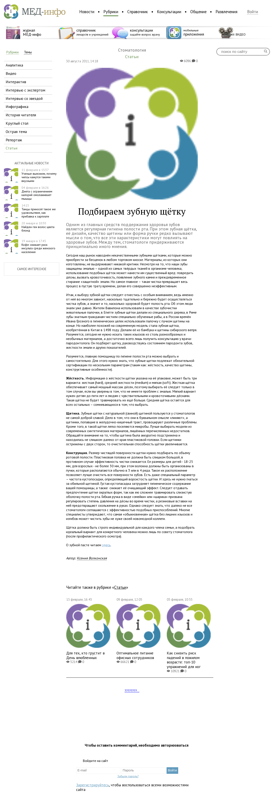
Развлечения (226, 11)
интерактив (16, 81)
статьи (11, 148)
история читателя (21, 114)
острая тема (16, 131)
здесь (106, 545)
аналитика (14, 65)
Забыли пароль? (127, 776)
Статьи (120, 587)
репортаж (14, 139)
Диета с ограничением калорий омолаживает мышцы (37, 193)
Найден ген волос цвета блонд (38, 227)
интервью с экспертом (25, 90)
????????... (132, 690)
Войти (252, 11)
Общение (198, 11)
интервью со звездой (24, 98)
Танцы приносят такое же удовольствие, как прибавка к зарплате (39, 210)
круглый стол (17, 123)
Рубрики (110, 11)
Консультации (169, 11)
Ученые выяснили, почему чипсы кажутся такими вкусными (39, 175)
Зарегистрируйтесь (92, 784)
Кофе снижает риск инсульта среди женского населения (38, 246)
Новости (86, 11)
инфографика (17, 106)
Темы (28, 52)
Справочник (137, 11)
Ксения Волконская (92, 558)
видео (11, 73)
